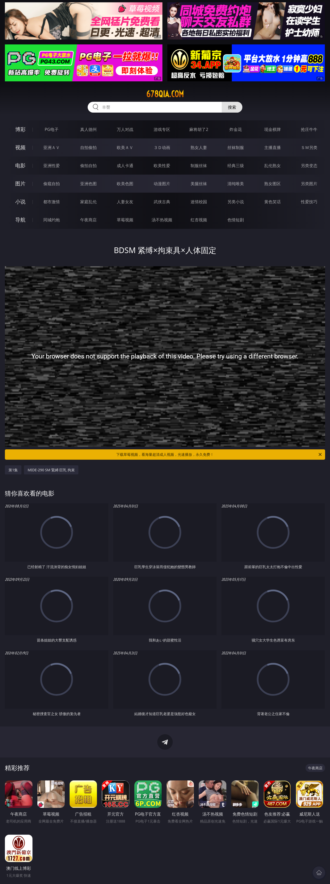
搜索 (232, 107)
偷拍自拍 (88, 165)
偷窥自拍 (51, 183)
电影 (20, 165)
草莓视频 (125, 220)
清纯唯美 (235, 183)
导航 (20, 219)
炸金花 (235, 129)
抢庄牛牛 (309, 129)
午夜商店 (88, 220)
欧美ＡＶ (125, 147)
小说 (20, 201)
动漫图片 (162, 183)
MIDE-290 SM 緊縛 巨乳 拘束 (51, 469)
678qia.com (165, 94)
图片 (20, 183)
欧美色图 (125, 183)
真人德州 (88, 129)
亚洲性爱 (51, 165)
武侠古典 (162, 202)
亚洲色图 (88, 183)
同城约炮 (51, 220)
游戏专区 (162, 129)
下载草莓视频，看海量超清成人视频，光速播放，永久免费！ (219, 454)
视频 (20, 147)
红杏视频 (199, 220)
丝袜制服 (235, 147)
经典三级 (235, 165)
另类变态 (309, 165)
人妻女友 (125, 202)
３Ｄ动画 (162, 147)
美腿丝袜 (199, 183)
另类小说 (235, 202)
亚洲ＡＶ (51, 147)
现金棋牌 (272, 129)
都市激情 (51, 202)
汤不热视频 (162, 220)
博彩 (20, 129)
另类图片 (309, 183)
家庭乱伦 (88, 202)
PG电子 (51, 129)
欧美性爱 (162, 165)
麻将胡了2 (198, 129)
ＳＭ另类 (309, 147)
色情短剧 (235, 220)
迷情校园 (199, 202)
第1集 (13, 469)
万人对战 (125, 129)
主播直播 (272, 147)
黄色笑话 (272, 202)
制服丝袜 (199, 165)
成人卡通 (125, 165)
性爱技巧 (309, 202)
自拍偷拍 (88, 147)
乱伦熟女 (272, 165)
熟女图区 (272, 183)
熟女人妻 (199, 147)
